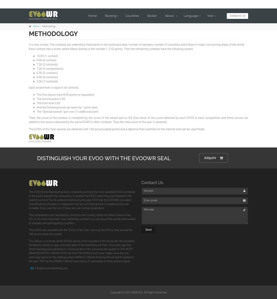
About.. (170, 16)
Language (191, 16)
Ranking (111, 16)
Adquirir (213, 157)
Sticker (152, 16)
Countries (132, 16)
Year (210, 16)
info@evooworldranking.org (48, 268)
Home (92, 16)
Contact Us (237, 15)
